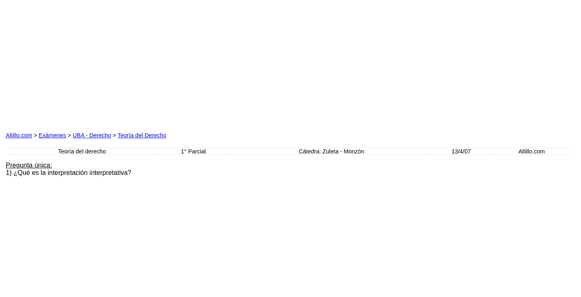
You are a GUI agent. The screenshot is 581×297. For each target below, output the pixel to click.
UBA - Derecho (92, 135)
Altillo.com (19, 135)
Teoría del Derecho (142, 135)
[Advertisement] (100, 71)
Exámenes (52, 135)
